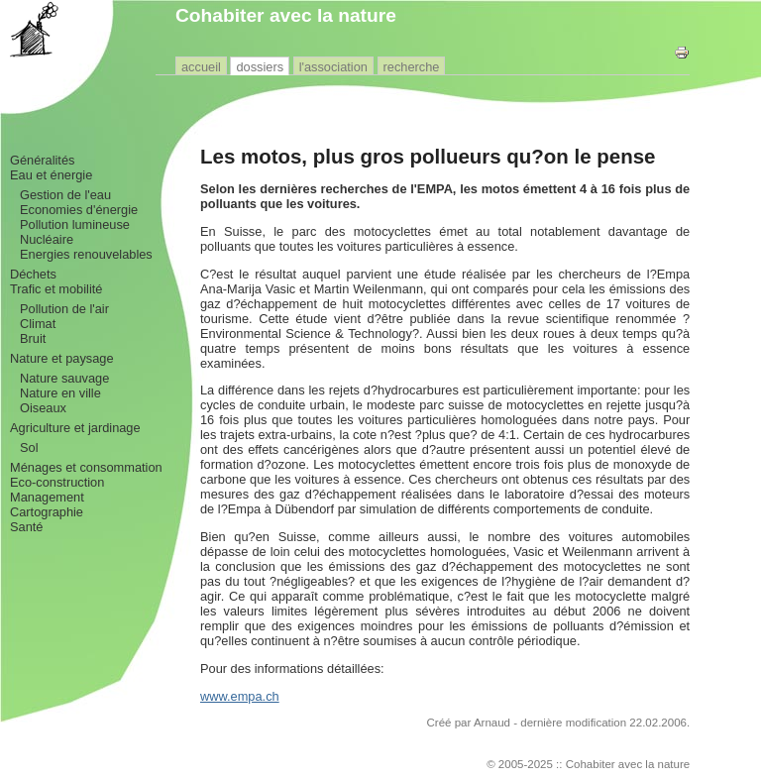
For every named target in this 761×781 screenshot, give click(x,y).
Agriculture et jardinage (75, 427)
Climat (37, 323)
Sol (29, 447)
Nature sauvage (64, 378)
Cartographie (46, 511)
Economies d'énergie (79, 209)
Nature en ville (60, 393)
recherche (411, 66)
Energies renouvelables (86, 254)
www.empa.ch (239, 696)
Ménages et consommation (86, 467)
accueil (201, 66)
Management (47, 497)
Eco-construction (57, 482)
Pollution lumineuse (75, 224)
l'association (333, 66)
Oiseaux (43, 407)
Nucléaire (46, 239)
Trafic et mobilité (56, 288)
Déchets (33, 274)
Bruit (33, 338)
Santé (26, 526)
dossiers (259, 66)
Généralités (42, 160)
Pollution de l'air (64, 308)
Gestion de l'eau (65, 194)
